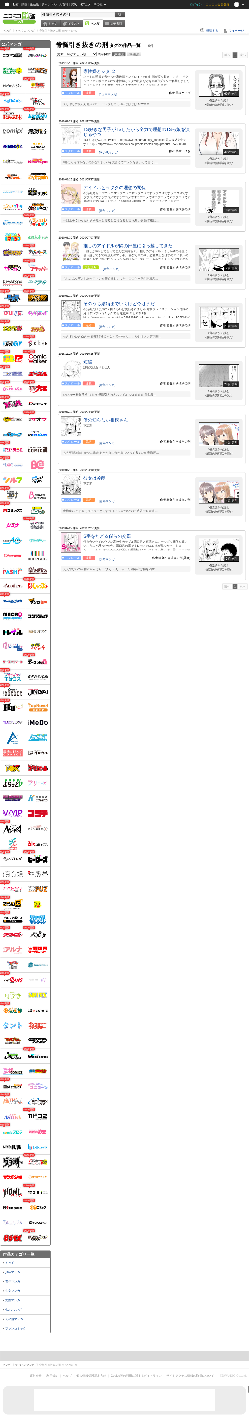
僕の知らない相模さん (105, 419)
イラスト (74, 23)
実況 (74, 4)
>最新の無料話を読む (218, 105)
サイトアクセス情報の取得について (190, 1375)
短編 (87, 361)
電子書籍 (116, 23)
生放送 (34, 4)
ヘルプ (67, 1375)
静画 (24, 4)
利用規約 (52, 1375)
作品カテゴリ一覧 (18, 1254)
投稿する (212, 30)
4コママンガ (13, 1309)
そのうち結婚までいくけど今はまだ (119, 303)
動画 (16, 4)
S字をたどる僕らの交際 (107, 536)
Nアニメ (85, 4)
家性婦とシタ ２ (99, 71)
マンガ (94, 23)
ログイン (196, 4)
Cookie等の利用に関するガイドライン (136, 1375)
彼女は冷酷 (94, 478)
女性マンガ (12, 1300)
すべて (9, 1262)
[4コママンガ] (108, 94)
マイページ (236, 30)
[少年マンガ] (107, 559)
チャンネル (49, 4)
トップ (52, 23)
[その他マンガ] (109, 152)
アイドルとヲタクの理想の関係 (114, 187)
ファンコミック (15, 1328)
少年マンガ (12, 1272)
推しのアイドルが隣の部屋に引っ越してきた (128, 245)
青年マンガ (12, 1281)
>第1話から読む (218, 100)
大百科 (63, 4)
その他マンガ (14, 1319)
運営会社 (36, 1375)
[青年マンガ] (107, 210)
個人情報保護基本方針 (91, 1375)
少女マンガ (12, 1290)
